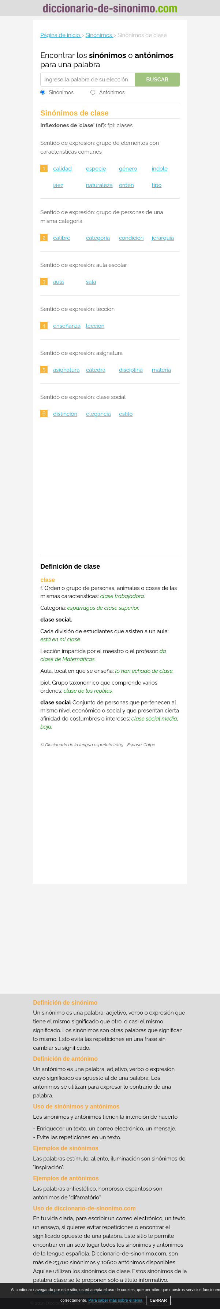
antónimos (154, 55)
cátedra (95, 370)
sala (91, 282)
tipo (156, 185)
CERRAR (158, 1300)
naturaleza (99, 185)
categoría (98, 238)
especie (96, 168)
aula (58, 282)
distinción (65, 414)
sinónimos (107, 55)
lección (95, 326)
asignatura (66, 370)
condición (131, 238)
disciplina (131, 370)
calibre (61, 238)
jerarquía (163, 238)
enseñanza (67, 326)
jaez (58, 185)
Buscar (157, 79)
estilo (126, 414)
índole (160, 168)
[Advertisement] (110, 491)
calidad (62, 168)
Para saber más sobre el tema (115, 1300)
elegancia (98, 414)
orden (126, 185)
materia (161, 370)
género (128, 168)
